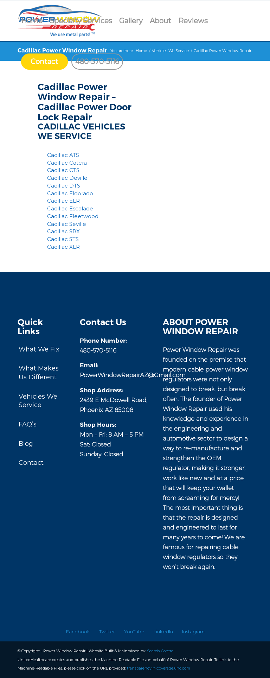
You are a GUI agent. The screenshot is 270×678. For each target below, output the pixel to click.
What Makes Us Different (39, 373)
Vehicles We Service (38, 401)
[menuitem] (32, 20)
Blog (26, 444)
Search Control (160, 650)
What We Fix (39, 349)
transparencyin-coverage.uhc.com (158, 668)
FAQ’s (28, 424)
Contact (31, 463)
